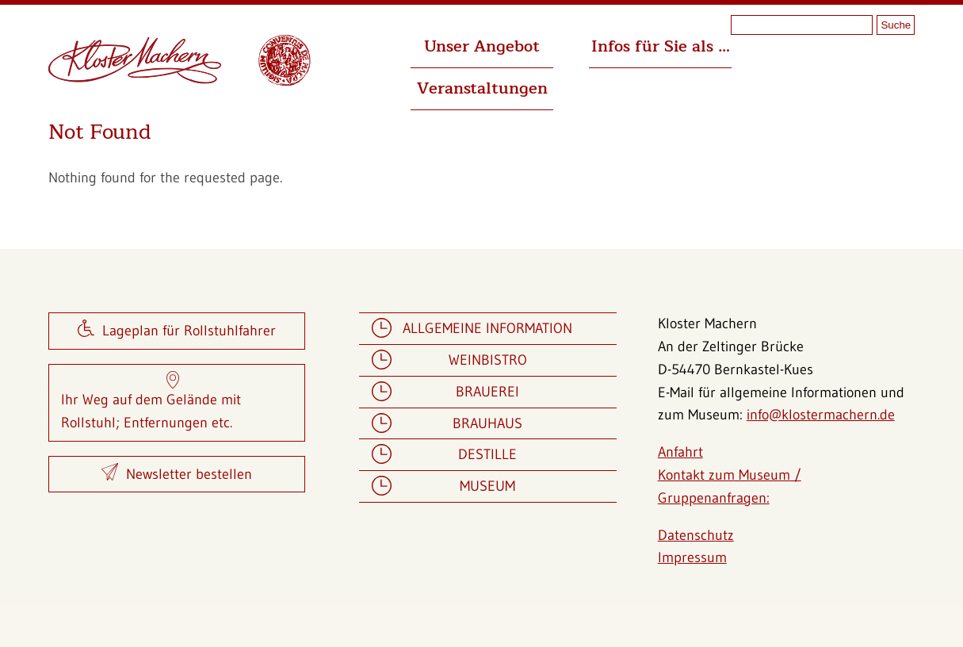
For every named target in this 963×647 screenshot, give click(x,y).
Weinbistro (487, 360)
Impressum (692, 557)
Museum (487, 486)
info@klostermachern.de (821, 414)
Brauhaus (487, 423)
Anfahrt (680, 452)
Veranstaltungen (482, 88)
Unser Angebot (482, 46)
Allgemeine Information (487, 328)
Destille (487, 454)
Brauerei (487, 392)
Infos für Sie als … (660, 46)
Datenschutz (696, 535)
